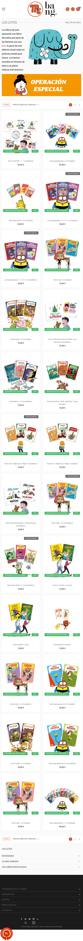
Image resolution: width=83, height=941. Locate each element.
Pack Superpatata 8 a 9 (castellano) (62, 763)
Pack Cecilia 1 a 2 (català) (21, 763)
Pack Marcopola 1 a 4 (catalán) (21, 220)
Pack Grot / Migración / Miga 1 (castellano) (20, 464)
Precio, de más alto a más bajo (26, 105)
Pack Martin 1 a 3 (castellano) (20, 401)
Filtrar (6, 105)
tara (4, 45)
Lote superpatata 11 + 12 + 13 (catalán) (62, 220)
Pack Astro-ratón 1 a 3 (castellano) (20, 585)
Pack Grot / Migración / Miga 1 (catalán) (62, 464)
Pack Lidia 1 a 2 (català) (21, 823)
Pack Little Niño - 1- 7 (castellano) (20, 161)
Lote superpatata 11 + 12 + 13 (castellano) (21, 280)
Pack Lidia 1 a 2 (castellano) (20, 704)
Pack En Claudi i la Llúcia (62, 585)
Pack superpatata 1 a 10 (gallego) (62, 823)
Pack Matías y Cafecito (62, 645)
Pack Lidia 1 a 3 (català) (62, 280)
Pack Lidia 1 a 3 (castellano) (62, 523)
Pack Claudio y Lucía (21, 645)
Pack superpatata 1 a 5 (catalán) (62, 161)
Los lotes (7, 849)
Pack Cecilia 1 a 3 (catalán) (20, 339)
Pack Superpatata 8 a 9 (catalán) (62, 704)
